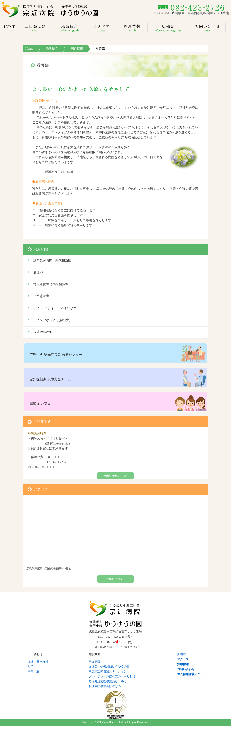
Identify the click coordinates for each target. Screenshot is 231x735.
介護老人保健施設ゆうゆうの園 (109, 666)
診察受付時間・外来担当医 (52, 260)
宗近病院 (77, 48)
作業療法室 (41, 296)
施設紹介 (52, 48)
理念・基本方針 (38, 661)
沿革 (31, 666)
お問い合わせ (186, 669)
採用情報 (183, 664)
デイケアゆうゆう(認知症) (51, 320)
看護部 (38, 272)
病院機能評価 (42, 332)
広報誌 (181, 654)
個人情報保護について (191, 674)
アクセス (183, 659)
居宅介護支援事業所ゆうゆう (108, 681)
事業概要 (33, 671)
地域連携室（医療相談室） (52, 284)
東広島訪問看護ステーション (108, 671)
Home (29, 48)
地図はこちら (115, 579)
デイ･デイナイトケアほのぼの (54, 308)
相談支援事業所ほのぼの (105, 686)
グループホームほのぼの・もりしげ (112, 676)
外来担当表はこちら (115, 475)
